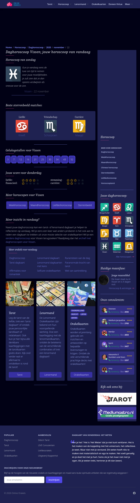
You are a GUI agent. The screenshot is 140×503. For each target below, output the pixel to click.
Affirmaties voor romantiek (17, 272)
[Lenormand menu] (82, 4)
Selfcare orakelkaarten (49, 270)
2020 (48, 47)
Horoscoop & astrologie (121, 288)
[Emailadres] (24, 480)
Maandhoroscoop (39, 205)
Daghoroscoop (36, 47)
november (59, 47)
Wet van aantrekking (75, 270)
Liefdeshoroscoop (62, 205)
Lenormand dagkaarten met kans (49, 264)
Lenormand (50, 374)
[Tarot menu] (51, 4)
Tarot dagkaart (17, 262)
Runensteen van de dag (77, 258)
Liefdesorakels (45, 450)
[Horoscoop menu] (65, 4)
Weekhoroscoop (17, 205)
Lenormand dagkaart (48, 258)
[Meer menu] (129, 4)
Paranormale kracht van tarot (77, 264)
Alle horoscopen (125, 256)
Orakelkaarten (99, 4)
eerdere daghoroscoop (18, 238)
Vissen (28, 91)
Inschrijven (54, 479)
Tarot (19, 374)
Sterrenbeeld (84, 205)
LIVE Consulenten (46, 445)
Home (9, 47)
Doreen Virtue (115, 4)
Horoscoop (20, 47)
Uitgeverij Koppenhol (48, 455)
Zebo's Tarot (44, 440)
